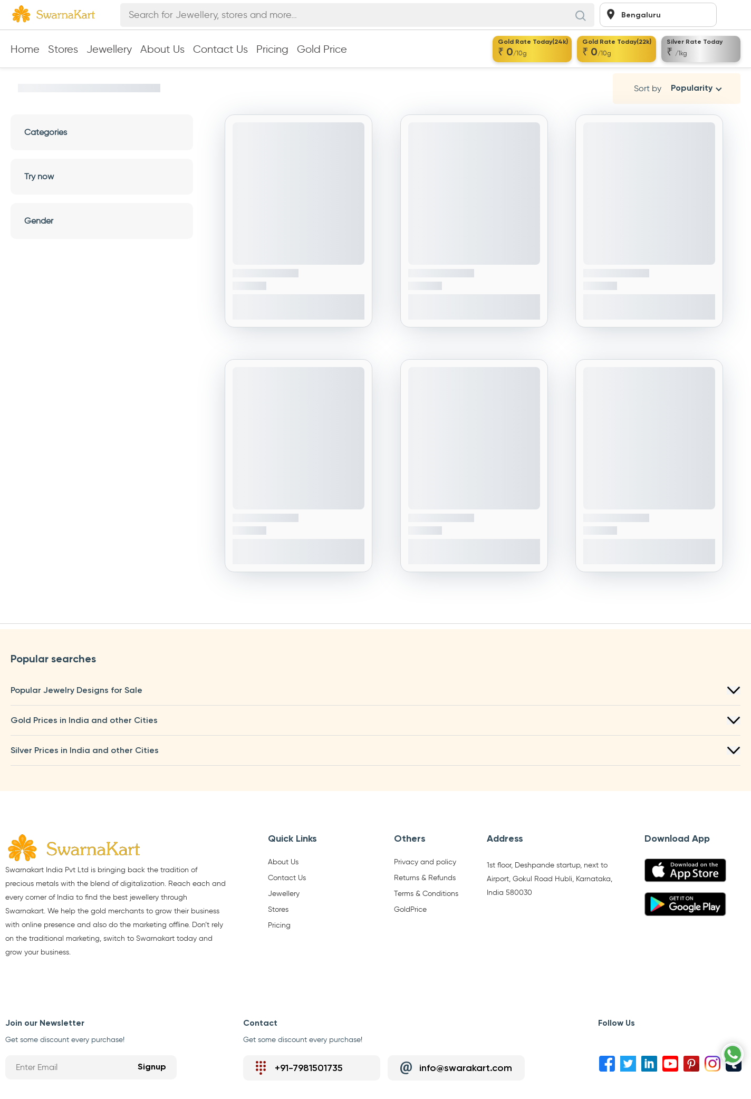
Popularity (692, 88)
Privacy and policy (425, 862)
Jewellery (109, 49)
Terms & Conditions (426, 894)
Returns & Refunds (425, 878)
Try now (101, 176)
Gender (101, 221)
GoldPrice (410, 909)
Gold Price (322, 49)
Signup (152, 1067)
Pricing (272, 49)
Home (25, 49)
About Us (162, 49)
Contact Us (220, 49)
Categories (101, 132)
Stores (63, 49)
